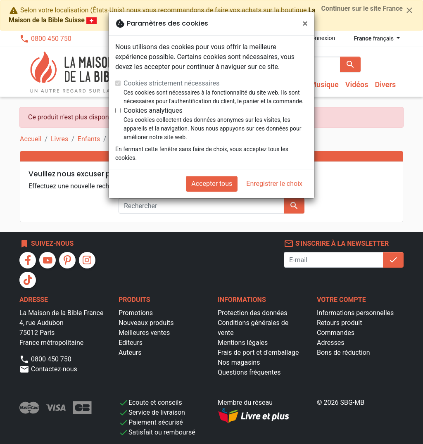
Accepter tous (211, 184)
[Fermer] (305, 23)
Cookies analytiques (153, 110)
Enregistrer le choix (274, 184)
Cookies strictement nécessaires (171, 83)
